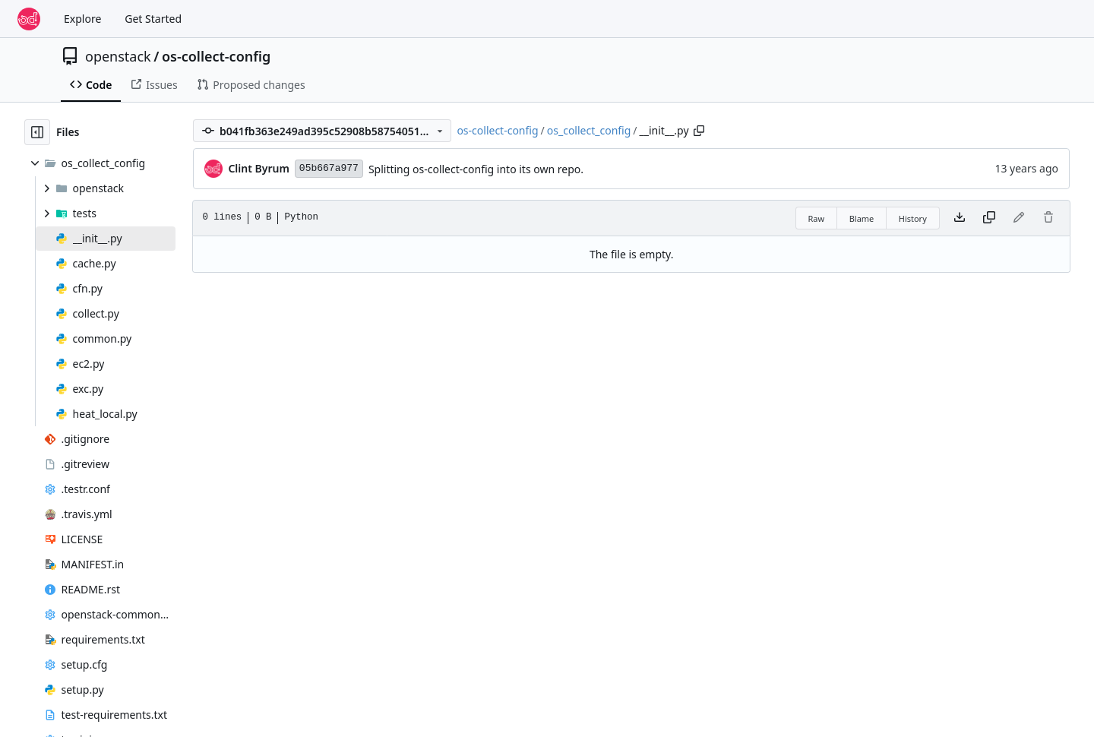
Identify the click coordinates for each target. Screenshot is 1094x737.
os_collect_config (589, 130)
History (913, 218)
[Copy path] (699, 130)
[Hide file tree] (37, 132)
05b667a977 (329, 168)
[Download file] (959, 218)
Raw (816, 218)
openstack (118, 56)
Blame (861, 218)
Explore (82, 18)
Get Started (153, 18)
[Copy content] (989, 218)
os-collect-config (216, 56)
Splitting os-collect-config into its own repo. (475, 169)
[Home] (29, 19)
